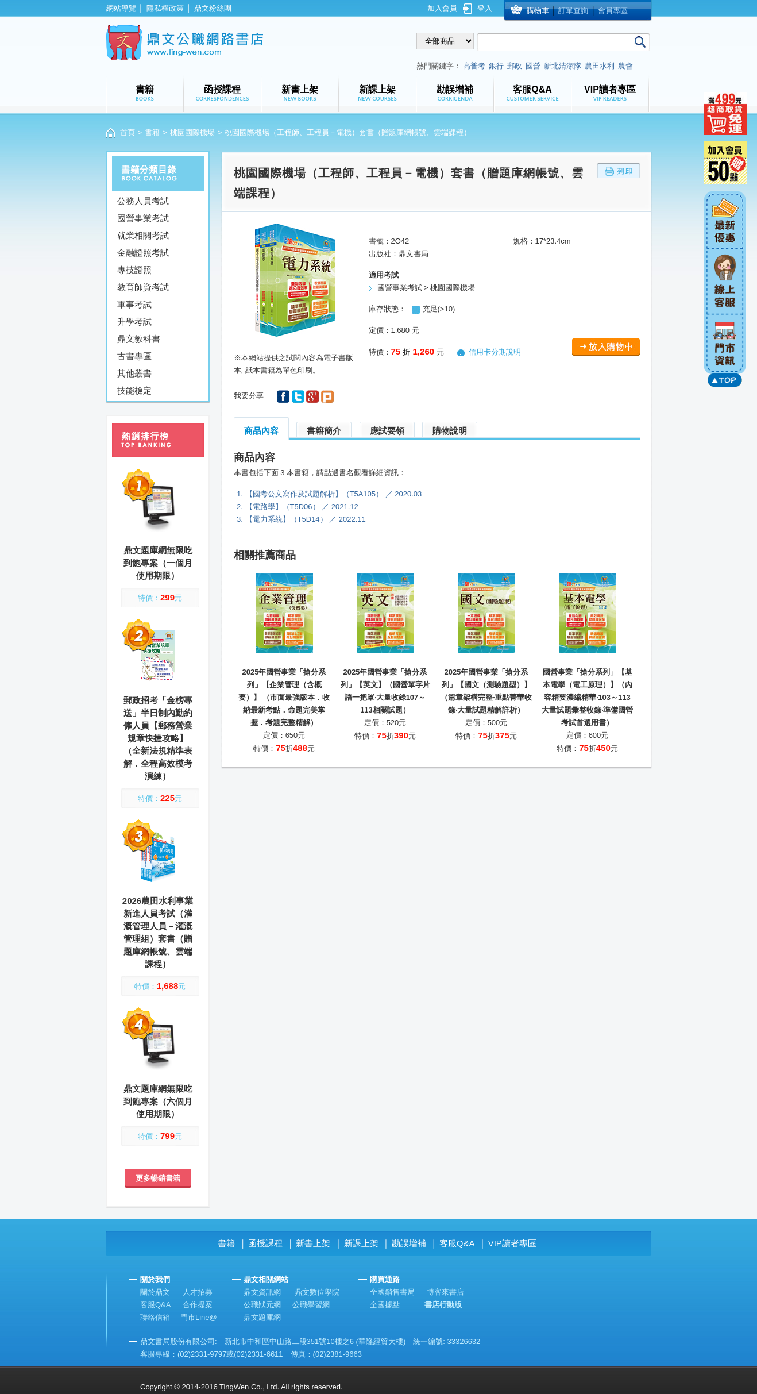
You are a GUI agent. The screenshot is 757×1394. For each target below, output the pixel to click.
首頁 (127, 132)
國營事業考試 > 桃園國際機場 (426, 287)
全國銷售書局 (392, 1292)
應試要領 (387, 431)
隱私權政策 (165, 8)
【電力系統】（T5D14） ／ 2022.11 (305, 519)
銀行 (496, 65)
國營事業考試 (143, 218)
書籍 (152, 132)
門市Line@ (198, 1317)
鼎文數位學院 (317, 1292)
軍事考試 (134, 304)
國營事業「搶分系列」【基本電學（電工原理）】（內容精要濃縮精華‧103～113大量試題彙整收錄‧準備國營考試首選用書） (587, 697)
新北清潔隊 (562, 65)
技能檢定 (134, 390)
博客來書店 (445, 1292)
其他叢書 (134, 373)
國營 (533, 65)
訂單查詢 (573, 10)
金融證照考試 (143, 252)
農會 (625, 65)
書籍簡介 (324, 431)
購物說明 (449, 431)
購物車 (538, 10)
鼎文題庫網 (262, 1317)
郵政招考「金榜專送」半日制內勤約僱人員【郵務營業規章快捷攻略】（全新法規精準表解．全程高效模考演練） (157, 738)
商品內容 (261, 431)
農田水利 (600, 65)
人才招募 (198, 1292)
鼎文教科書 (138, 339)
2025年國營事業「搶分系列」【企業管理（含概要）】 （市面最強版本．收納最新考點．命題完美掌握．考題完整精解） (284, 697)
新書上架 (313, 1243)
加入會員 (442, 8)
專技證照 (134, 270)
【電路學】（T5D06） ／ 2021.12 (301, 506)
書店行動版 (443, 1304)
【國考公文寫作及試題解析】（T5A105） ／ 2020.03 (333, 494)
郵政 (514, 65)
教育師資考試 (143, 287)
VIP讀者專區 (512, 1243)
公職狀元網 (262, 1304)
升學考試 (134, 321)
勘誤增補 (409, 1243)
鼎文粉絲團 (212, 8)
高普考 (474, 65)
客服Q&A (457, 1243)
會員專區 (613, 10)
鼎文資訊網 (262, 1292)
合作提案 (198, 1304)
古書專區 (134, 356)
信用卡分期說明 (495, 352)
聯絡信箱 (155, 1317)
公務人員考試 (143, 201)
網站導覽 (121, 8)
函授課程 (265, 1243)
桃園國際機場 (192, 132)
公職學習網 (311, 1304)
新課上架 (361, 1243)
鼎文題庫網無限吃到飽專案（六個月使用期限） (157, 1101)
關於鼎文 (155, 1292)
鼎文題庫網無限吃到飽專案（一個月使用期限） (157, 562)
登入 (484, 8)
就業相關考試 (143, 235)
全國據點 (385, 1304)
